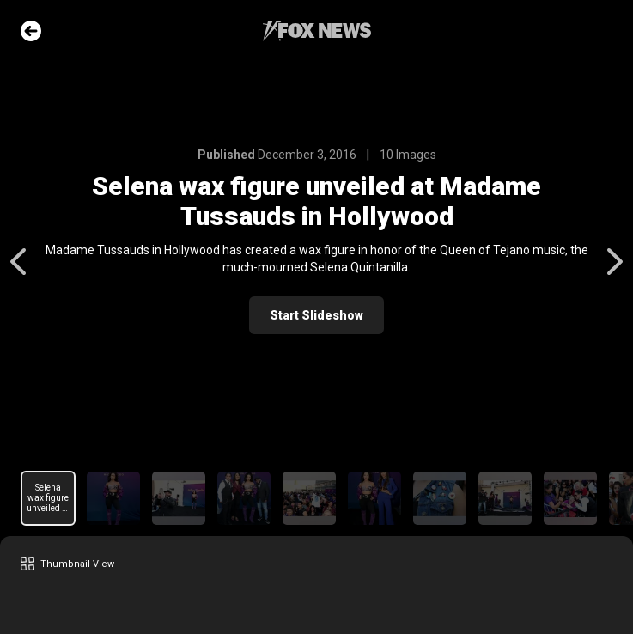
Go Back (31, 31)
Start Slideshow (316, 315)
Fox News (317, 31)
